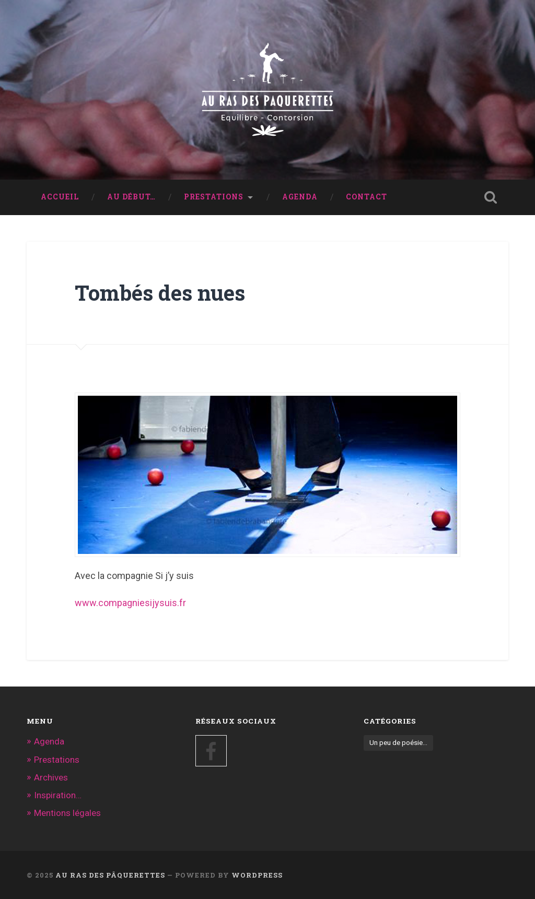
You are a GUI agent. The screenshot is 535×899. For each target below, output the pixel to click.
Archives (51, 777)
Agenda (300, 197)
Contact (366, 197)
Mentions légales (67, 813)
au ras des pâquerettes (110, 875)
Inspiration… (58, 795)
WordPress (257, 875)
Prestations (213, 197)
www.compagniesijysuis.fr (130, 602)
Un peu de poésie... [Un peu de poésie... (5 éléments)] (398, 742)
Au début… (131, 197)
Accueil (60, 197)
